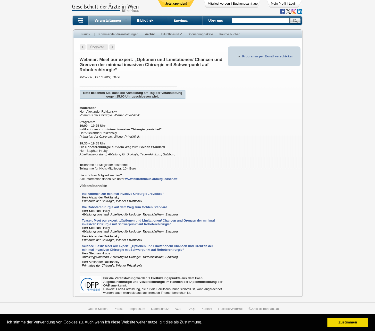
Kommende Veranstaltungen (118, 34)
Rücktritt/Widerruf (230, 309)
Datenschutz (160, 309)
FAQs (192, 309)
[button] (204, 322)
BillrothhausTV (171, 34)
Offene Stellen (98, 309)
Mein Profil (278, 3)
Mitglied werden (219, 3)
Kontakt (206, 309)
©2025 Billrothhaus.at (264, 309)
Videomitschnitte (93, 186)
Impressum (137, 309)
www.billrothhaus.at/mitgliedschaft (151, 179)
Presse (118, 309)
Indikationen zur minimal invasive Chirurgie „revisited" (123, 194)
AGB (178, 309)
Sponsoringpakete (200, 34)
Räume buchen (229, 34)
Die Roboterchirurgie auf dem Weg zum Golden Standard (124, 207)
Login (293, 3)
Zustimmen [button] (347, 322)
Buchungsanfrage (245, 3)
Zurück (85, 34)
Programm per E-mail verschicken (267, 56)
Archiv (150, 34)
